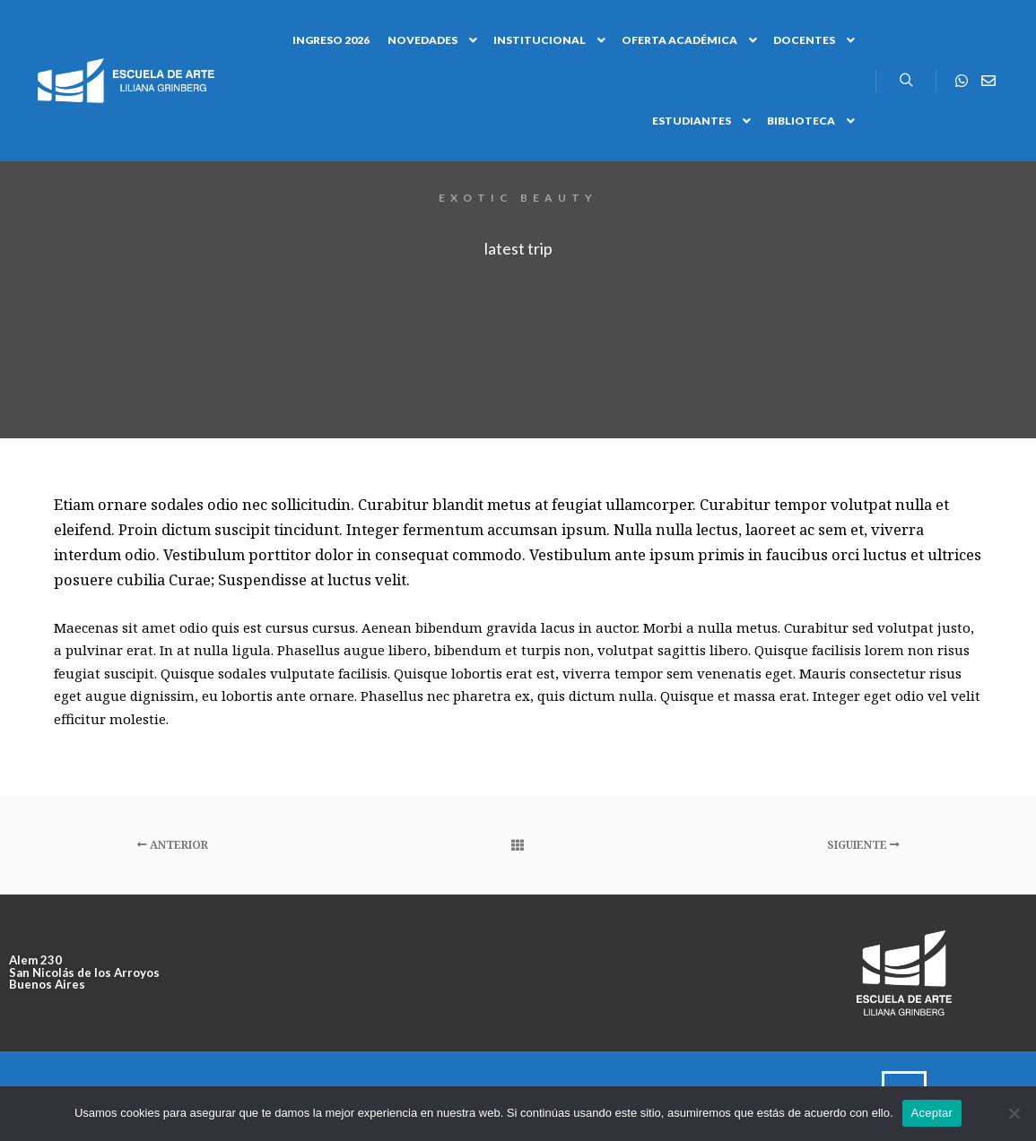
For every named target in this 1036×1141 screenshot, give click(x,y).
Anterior (172, 844)
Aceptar (932, 1112)
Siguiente (863, 844)
